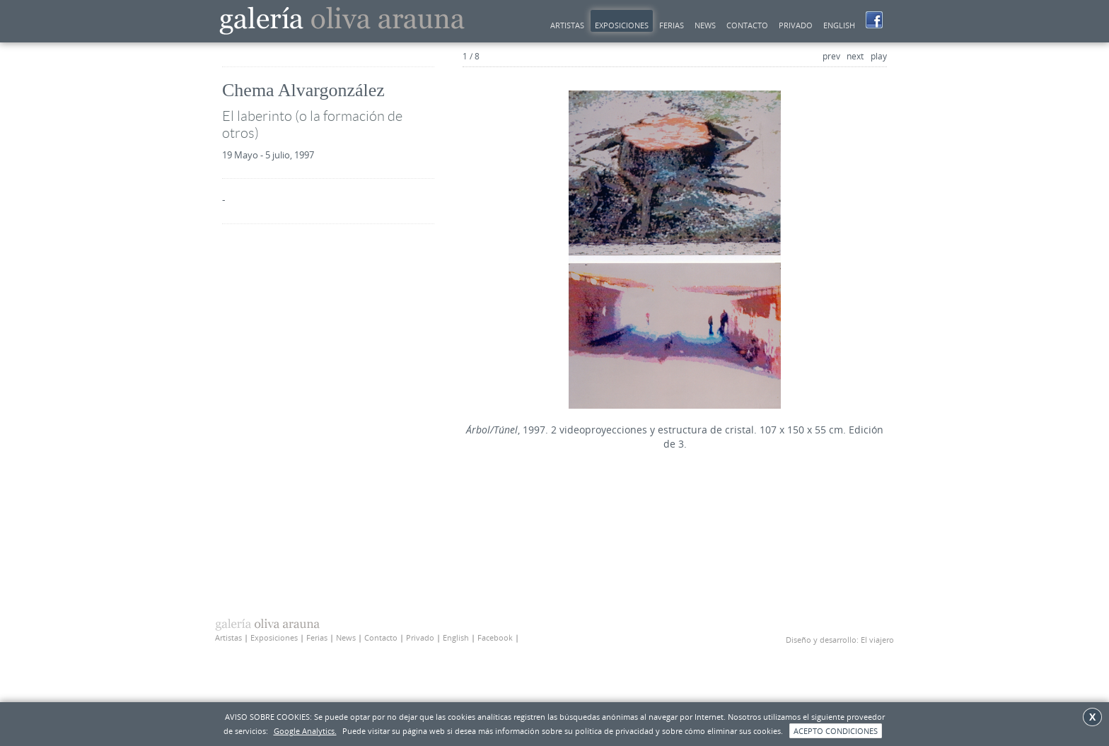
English (839, 25)
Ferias (671, 25)
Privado (796, 25)
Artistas (567, 25)
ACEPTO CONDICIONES (836, 730)
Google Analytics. (305, 730)
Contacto (747, 25)
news (705, 25)
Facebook (495, 637)
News (346, 637)
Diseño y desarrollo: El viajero (840, 639)
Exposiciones (622, 25)
